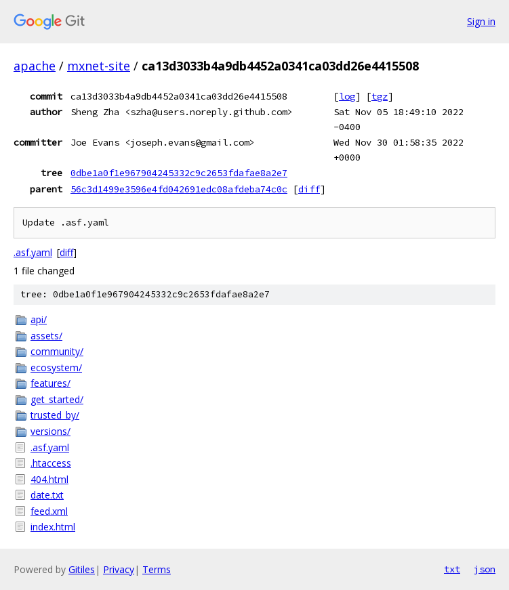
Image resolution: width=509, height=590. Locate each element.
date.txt (47, 494)
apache (35, 66)
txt (452, 569)
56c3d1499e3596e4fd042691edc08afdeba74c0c (178, 189)
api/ (38, 319)
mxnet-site (98, 66)
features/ (50, 383)
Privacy (118, 569)
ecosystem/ (56, 367)
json (484, 569)
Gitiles (81, 569)
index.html (52, 526)
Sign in (481, 21)
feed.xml (49, 511)
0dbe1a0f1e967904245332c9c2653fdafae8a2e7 (178, 173)
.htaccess (50, 463)
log (347, 96)
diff (309, 189)
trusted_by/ (54, 414)
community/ (56, 351)
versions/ (50, 431)
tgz (379, 96)
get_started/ (56, 399)
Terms (156, 569)
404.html (49, 479)
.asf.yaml (33, 252)
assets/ (46, 335)
